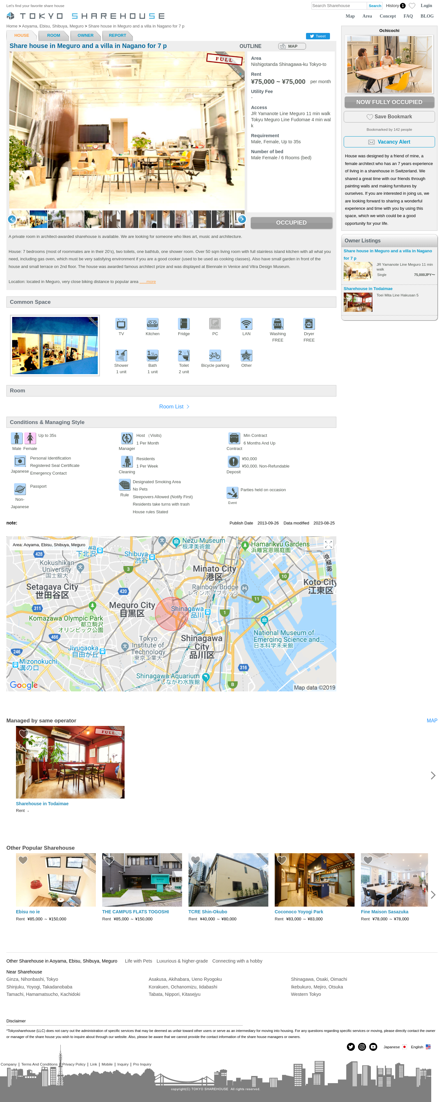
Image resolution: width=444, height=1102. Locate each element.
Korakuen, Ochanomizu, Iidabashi (183, 986)
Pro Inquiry (142, 1064)
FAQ (408, 16)
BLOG (427, 16)
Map (350, 16)
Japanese (396, 1046)
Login (426, 5)
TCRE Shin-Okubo (207, 911)
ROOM (53, 35)
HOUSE (21, 35)
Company (9, 1064)
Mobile (107, 1064)
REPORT (117, 35)
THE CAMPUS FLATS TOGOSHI (135, 911)
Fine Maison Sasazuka (385, 911)
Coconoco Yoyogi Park (299, 911)
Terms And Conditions (39, 1064)
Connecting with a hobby (237, 961)
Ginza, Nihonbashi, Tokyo (32, 979)
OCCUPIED (291, 222)
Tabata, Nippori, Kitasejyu (175, 994)
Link (93, 1064)
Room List (171, 407)
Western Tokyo (306, 994)
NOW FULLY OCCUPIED (389, 102)
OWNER (86, 35)
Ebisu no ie (28, 911)
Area (367, 16)
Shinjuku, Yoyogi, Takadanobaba (39, 986)
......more (148, 281)
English (421, 1046)
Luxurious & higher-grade (182, 961)
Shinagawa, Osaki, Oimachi (319, 979)
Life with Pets (138, 961)
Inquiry (122, 1064)
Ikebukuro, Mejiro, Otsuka (317, 986)
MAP (292, 46)
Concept (388, 16)
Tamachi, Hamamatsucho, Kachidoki (43, 994)
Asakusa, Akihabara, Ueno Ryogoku (185, 979)
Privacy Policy (74, 1064)
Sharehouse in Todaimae (368, 288)
